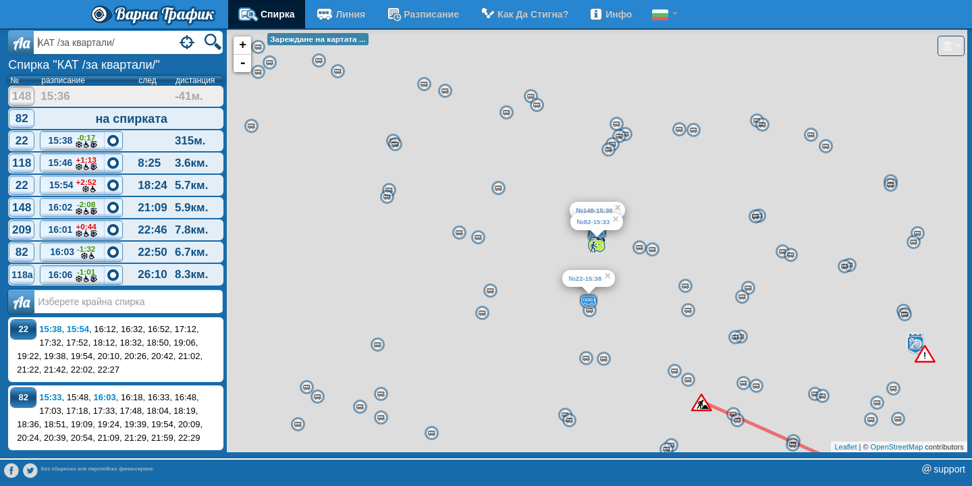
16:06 (73, 275)
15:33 (50, 397)
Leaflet (845, 447)
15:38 (73, 141)
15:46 (73, 163)
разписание (422, 14)
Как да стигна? (523, 14)
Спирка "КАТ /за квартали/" (84, 65)
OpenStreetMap (897, 447)
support (949, 469)
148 (21, 96)
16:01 (73, 230)
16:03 (73, 252)
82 (22, 118)
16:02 (73, 208)
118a (21, 274)
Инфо (610, 14)
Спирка (266, 14)
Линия (340, 14)
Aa (21, 42)
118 (21, 163)
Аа (21, 301)
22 (22, 140)
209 (21, 229)
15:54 (73, 186)
